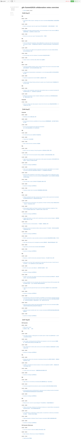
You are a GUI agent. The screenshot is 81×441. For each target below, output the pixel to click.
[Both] (10, 1)
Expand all (11, 12)
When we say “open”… (27, 327)
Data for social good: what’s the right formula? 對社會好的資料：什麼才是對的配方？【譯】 (40, 26)
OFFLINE (68, 1)
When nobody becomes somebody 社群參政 (31, 143)
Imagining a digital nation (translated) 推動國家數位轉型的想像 (35, 190)
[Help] (14, 1)
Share (76, 1)
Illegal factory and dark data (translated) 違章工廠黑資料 (34, 246)
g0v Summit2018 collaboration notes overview (15, 7)
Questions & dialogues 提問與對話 (29, 164)
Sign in (72, 1)
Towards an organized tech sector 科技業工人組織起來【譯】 (35, 77)
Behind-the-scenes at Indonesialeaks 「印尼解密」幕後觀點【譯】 (36, 223)
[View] (12, 1)
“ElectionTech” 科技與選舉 (28, 139)
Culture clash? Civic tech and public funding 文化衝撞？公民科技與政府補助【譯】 (39, 154)
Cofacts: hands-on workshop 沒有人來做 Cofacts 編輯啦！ (34, 59)
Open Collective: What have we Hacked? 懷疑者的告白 (33, 433)
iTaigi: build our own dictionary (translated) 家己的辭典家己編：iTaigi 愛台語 (37, 381)
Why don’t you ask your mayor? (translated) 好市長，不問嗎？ (35, 36)
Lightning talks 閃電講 (27, 438)
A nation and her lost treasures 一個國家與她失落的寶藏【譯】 (35, 370)
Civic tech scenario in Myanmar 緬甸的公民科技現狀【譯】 (34, 429)
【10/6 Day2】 (13, 9)
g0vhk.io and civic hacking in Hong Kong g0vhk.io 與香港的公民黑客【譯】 (37, 150)
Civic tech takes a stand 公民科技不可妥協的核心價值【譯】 (34, 181)
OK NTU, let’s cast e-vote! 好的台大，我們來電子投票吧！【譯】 (35, 267)
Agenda (24, 10)
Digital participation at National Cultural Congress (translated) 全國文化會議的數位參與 (39, 418)
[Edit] (8, 1)
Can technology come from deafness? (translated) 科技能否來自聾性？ (36, 55)
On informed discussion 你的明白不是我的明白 (32, 134)
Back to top (11, 13)
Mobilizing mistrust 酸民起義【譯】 (30, 116)
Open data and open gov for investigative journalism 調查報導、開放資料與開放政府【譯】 (40, 242)
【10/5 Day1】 (13, 8)
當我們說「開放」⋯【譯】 (28, 328)
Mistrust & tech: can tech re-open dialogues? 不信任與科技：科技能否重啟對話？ (38, 402)
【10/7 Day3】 (13, 10)
